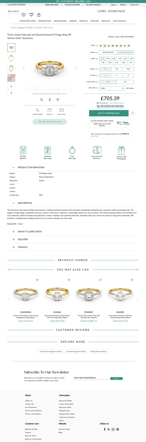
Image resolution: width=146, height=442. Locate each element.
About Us (29, 397)
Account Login (93, 397)
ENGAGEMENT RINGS (28, 18)
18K (113, 42)
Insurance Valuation (54, 414)
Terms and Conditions (33, 407)
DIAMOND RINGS (44, 18)
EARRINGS (73, 18)
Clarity (92, 65)
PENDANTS (83, 18)
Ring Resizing (52, 407)
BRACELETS (106, 18)
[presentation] (23, 65)
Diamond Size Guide (54, 411)
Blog (89, 401)
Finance (70, 401)
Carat (93, 55)
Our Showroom (31, 404)
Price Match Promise (75, 411)
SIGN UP (116, 375)
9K (101, 42)
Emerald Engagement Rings (76, 348)
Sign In (113, 5)
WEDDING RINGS (60, 18)
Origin (93, 49)
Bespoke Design (73, 397)
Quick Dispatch (119, 18)
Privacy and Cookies (33, 411)
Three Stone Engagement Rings (51, 348)
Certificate (91, 78)
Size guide (129, 85)
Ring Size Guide (53, 404)
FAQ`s (49, 417)
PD (129, 42)
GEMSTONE (94, 18)
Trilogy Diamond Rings (98, 348)
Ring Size (92, 84)
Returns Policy (72, 404)
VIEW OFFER (79, 1)
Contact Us (134, 5)
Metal (93, 42)
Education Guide (53, 397)
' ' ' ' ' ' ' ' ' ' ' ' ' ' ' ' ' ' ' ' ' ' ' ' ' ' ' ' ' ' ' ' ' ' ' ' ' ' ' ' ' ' (112, 85)
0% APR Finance (93, 5)
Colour (92, 72)
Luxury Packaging (53, 401)
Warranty (71, 414)
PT (124, 42)
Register (123, 5)
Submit (30, 11)
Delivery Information (75, 407)
